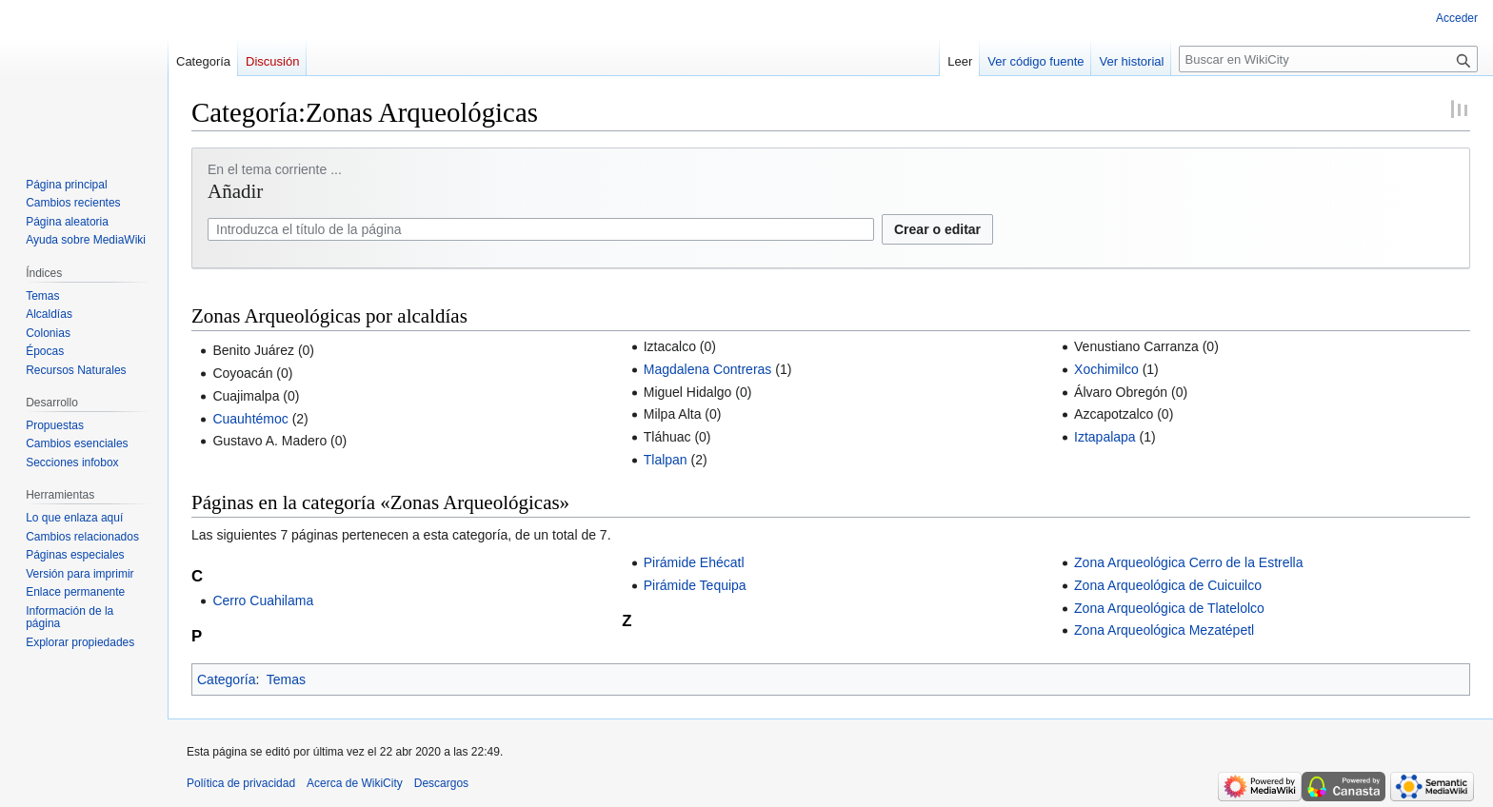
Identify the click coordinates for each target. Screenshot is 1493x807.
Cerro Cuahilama (262, 600)
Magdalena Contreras (708, 369)
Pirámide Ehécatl (694, 562)
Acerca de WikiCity (355, 783)
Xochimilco (1106, 369)
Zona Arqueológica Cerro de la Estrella (1188, 562)
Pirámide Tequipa (695, 585)
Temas (286, 679)
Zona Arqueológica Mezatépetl (1164, 630)
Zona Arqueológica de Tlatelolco (1169, 608)
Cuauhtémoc (250, 418)
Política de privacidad (241, 783)
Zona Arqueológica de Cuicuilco (1168, 585)
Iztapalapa (1105, 436)
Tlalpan (665, 459)
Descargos (441, 783)
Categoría (226, 679)
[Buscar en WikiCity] (1328, 59)
